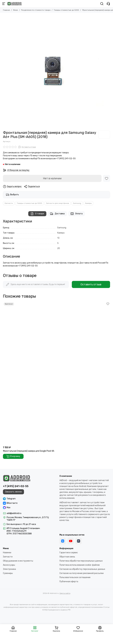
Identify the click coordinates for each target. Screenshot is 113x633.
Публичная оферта (68, 581)
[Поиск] (102, 3)
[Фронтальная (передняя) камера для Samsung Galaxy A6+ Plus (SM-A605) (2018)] (62, 72)
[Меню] (3, 3)
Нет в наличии (52, 178)
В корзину (13, 456)
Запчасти (9, 203)
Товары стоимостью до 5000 (66, 10)
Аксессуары (9, 565)
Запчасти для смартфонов (57, 203)
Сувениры (8, 573)
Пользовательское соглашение (74, 577)
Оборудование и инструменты (18, 561)
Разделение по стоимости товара (35, 10)
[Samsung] (104, 134)
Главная (6, 10)
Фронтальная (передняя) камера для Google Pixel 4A (28, 451)
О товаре (37, 213)
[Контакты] (108, 3)
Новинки (7, 552)
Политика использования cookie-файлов (79, 565)
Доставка (57, 213)
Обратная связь (67, 556)
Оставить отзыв (90, 284)
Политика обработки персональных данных (81, 561)
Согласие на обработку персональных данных (82, 569)
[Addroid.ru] (14, 3)
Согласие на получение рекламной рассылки (81, 573)
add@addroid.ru (14, 513)
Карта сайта (65, 593)
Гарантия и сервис (68, 552)
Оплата (76, 213)
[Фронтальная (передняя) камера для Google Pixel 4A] (56, 373)
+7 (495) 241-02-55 (15, 486)
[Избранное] (106, 178)
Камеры (88, 203)
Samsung (77, 203)
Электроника (9, 569)
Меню (15, 10)
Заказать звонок (13, 491)
